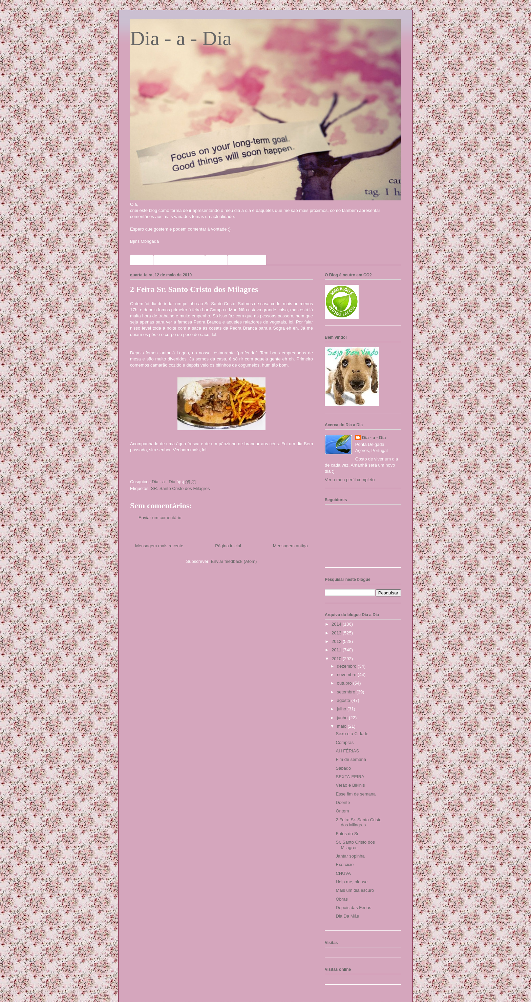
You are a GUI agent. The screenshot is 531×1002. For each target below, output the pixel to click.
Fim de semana (351, 759)
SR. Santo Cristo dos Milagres (180, 488)
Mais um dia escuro (355, 890)
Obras (341, 899)
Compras (345, 742)
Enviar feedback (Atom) (234, 561)
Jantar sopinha (350, 856)
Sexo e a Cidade (352, 733)
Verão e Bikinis (350, 785)
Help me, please (351, 881)
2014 (337, 624)
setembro (347, 691)
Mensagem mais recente (159, 545)
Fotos (216, 259)
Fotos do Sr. (347, 833)
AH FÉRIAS (347, 750)
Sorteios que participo (179, 259)
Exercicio (345, 864)
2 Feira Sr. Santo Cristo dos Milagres (358, 822)
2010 (337, 658)
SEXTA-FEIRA (350, 776)
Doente (343, 802)
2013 (337, 632)
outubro (345, 683)
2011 (337, 649)
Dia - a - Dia (181, 38)
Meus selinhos (247, 259)
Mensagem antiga (290, 545)
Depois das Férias (353, 907)
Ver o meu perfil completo (350, 479)
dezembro (347, 666)
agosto (344, 700)
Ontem (342, 810)
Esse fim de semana (356, 794)
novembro (347, 674)
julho (342, 708)
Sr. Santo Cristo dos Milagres (355, 845)
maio (342, 726)
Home (141, 259)
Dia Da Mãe (347, 916)
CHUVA (343, 873)
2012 (337, 641)
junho (343, 717)
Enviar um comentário (160, 517)
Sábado (343, 768)
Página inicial (228, 545)
